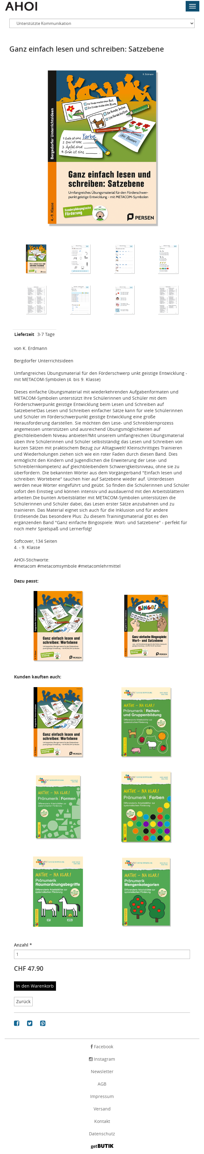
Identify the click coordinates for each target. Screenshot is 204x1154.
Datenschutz (102, 1134)
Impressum (102, 1096)
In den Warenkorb (35, 986)
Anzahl (23, 945)
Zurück (23, 1001)
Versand (102, 1109)
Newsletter (102, 1071)
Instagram (102, 1059)
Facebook (102, 1046)
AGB (102, 1084)
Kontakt (102, 1121)
